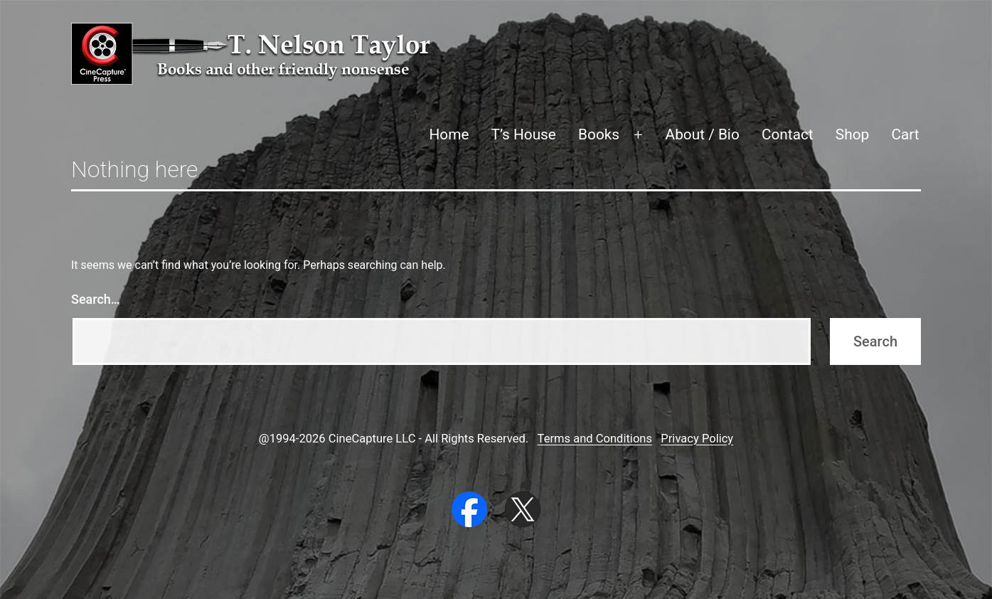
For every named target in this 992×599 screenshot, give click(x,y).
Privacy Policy (697, 438)
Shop (852, 134)
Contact (788, 134)
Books (598, 134)
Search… (95, 299)
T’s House (523, 134)
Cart (905, 134)
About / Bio (703, 134)
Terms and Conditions (595, 438)
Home (449, 134)
